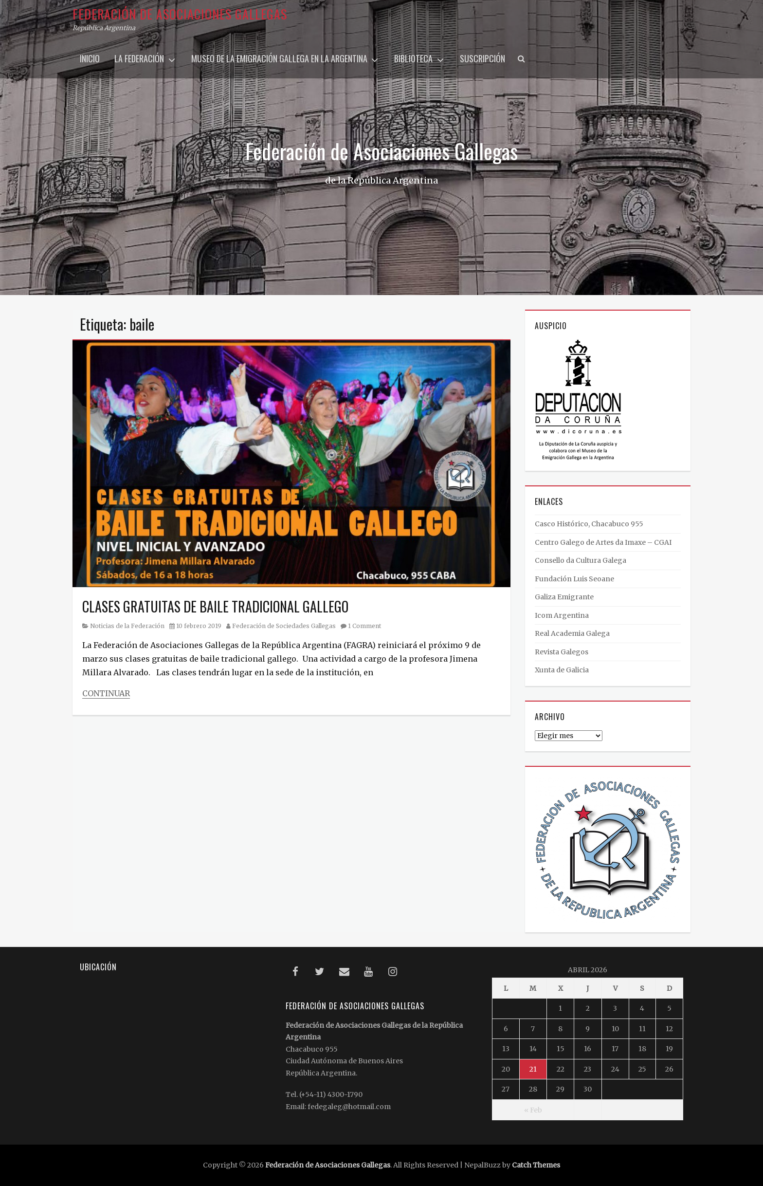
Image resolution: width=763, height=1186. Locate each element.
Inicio (90, 58)
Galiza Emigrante (564, 597)
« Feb (533, 1110)
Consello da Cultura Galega (580, 560)
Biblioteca (413, 58)
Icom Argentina (562, 615)
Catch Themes (536, 1165)
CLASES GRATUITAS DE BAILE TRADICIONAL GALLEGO (215, 606)
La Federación (139, 58)
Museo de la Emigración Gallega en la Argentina (279, 58)
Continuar (106, 693)
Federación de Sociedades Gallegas (284, 626)
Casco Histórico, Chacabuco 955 (589, 523)
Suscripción (482, 58)
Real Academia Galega (572, 633)
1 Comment (364, 626)
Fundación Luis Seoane (574, 578)
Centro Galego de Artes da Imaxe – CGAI (603, 542)
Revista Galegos (561, 652)
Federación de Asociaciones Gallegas (180, 13)
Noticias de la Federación (127, 626)
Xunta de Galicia (562, 670)
